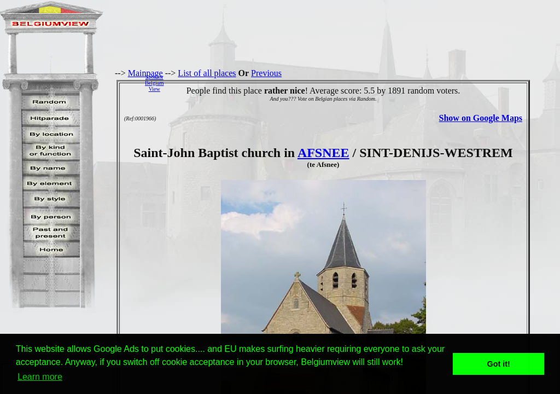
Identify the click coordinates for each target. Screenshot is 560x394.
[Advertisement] (364, 82)
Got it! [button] (498, 364)
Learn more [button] (40, 376)
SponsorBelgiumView (154, 83)
